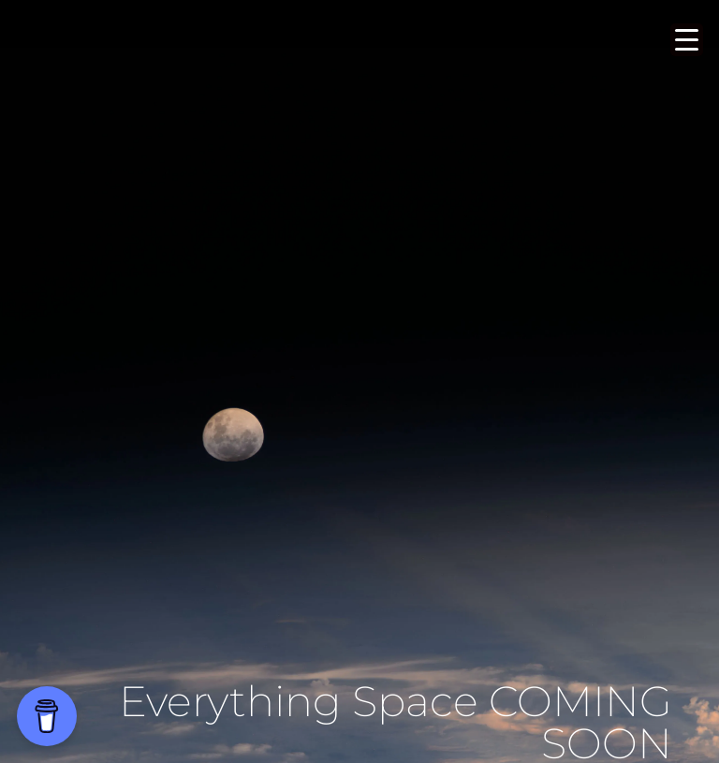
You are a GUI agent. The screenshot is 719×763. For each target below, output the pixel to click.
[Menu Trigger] (686, 39)
